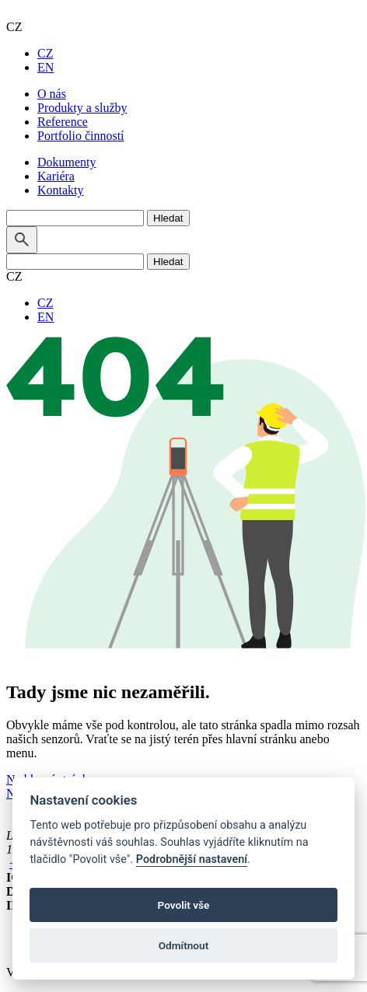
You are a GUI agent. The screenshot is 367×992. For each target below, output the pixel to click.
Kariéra (56, 176)
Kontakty (60, 190)
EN (45, 67)
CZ (45, 53)
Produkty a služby (82, 107)
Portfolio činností (80, 135)
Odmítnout (183, 945)
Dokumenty (66, 162)
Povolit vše (184, 905)
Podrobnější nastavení (191, 859)
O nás (51, 93)
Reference (62, 121)
